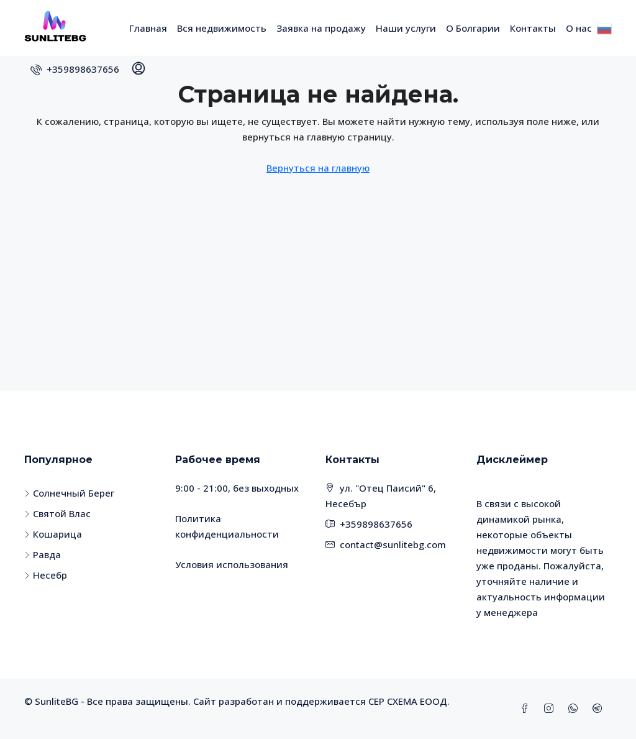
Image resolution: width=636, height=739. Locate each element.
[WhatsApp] (575, 708)
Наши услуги (406, 28)
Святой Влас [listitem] (57, 513)
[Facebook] (527, 708)
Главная (148, 28)
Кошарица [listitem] (53, 534)
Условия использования (231, 564)
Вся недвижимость (221, 28)
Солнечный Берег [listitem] (69, 493)
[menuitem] (74, 69)
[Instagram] (551, 708)
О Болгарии (473, 28)
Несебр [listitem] (45, 575)
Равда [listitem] (42, 554)
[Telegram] (600, 708)
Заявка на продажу (321, 28)
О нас (579, 28)
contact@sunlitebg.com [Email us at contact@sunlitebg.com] (393, 544)
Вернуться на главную (318, 168)
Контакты (533, 28)
